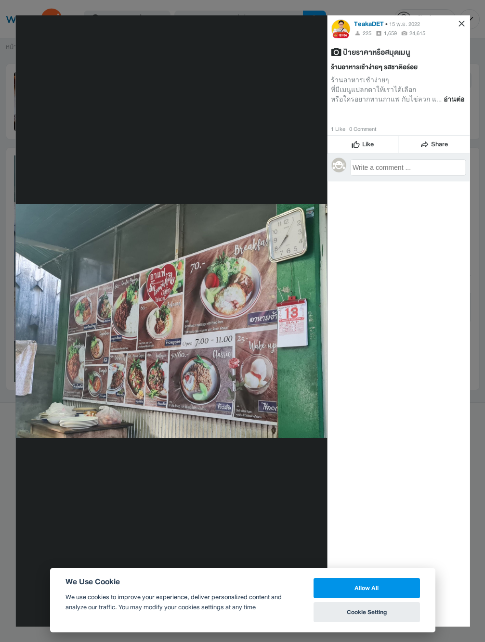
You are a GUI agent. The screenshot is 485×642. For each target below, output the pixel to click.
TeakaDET (369, 24)
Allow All (366, 587)
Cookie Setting (367, 611)
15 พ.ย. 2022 (404, 24)
